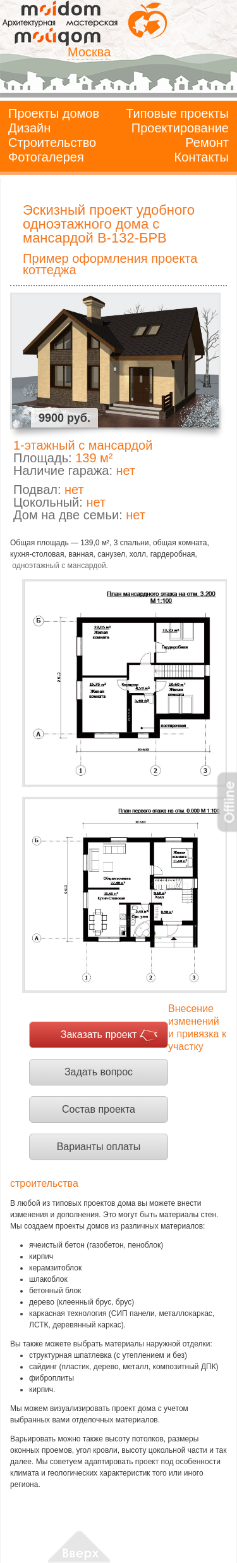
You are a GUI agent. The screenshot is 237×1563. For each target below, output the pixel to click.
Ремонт (207, 142)
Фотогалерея (46, 157)
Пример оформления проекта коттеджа (110, 264)
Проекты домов (53, 113)
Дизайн (29, 128)
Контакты (201, 157)
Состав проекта (98, 1109)
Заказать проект (99, 1034)
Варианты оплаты (99, 1146)
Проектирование (180, 128)
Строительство (52, 142)
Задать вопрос (98, 1071)
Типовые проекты (177, 113)
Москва (89, 52)
